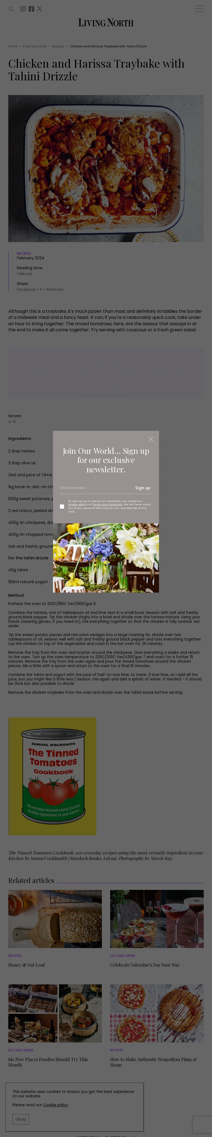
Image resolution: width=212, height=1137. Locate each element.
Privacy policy (77, 504)
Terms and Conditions (108, 504)
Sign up (142, 488)
